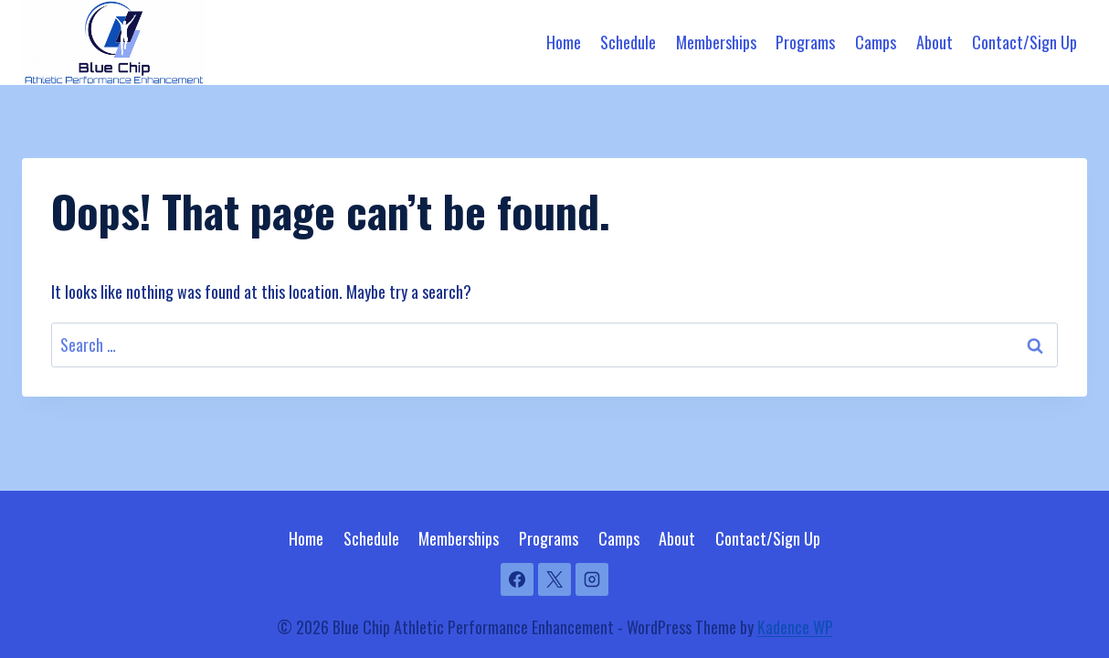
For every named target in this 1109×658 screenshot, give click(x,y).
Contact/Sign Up (1024, 42)
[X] (554, 579)
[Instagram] (592, 579)
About (934, 42)
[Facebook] (517, 579)
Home (563, 42)
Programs (805, 42)
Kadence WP (795, 627)
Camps (875, 42)
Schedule (628, 42)
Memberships (716, 42)
